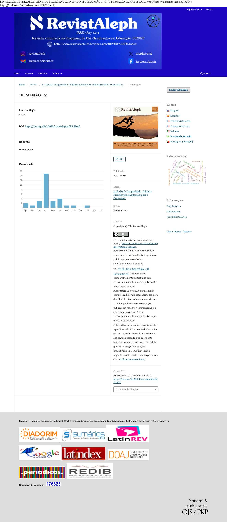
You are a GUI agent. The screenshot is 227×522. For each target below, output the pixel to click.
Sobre (56, 73)
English (174, 110)
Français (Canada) (180, 120)
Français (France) (179, 126)
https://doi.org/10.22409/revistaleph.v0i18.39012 (52, 126)
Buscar (205, 73)
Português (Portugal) (181, 141)
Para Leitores (174, 206)
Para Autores (173, 211)
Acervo (29, 73)
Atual (17, 73)
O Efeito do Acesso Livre (132, 359)
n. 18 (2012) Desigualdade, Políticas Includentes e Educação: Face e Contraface (82, 84)
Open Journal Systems (179, 231)
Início (22, 84)
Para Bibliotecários (177, 216)
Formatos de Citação (127, 389)
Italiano (174, 131)
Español (174, 115)
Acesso (209, 9)
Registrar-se (193, 9)
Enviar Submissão (178, 89)
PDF (120, 159)
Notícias (42, 73)
